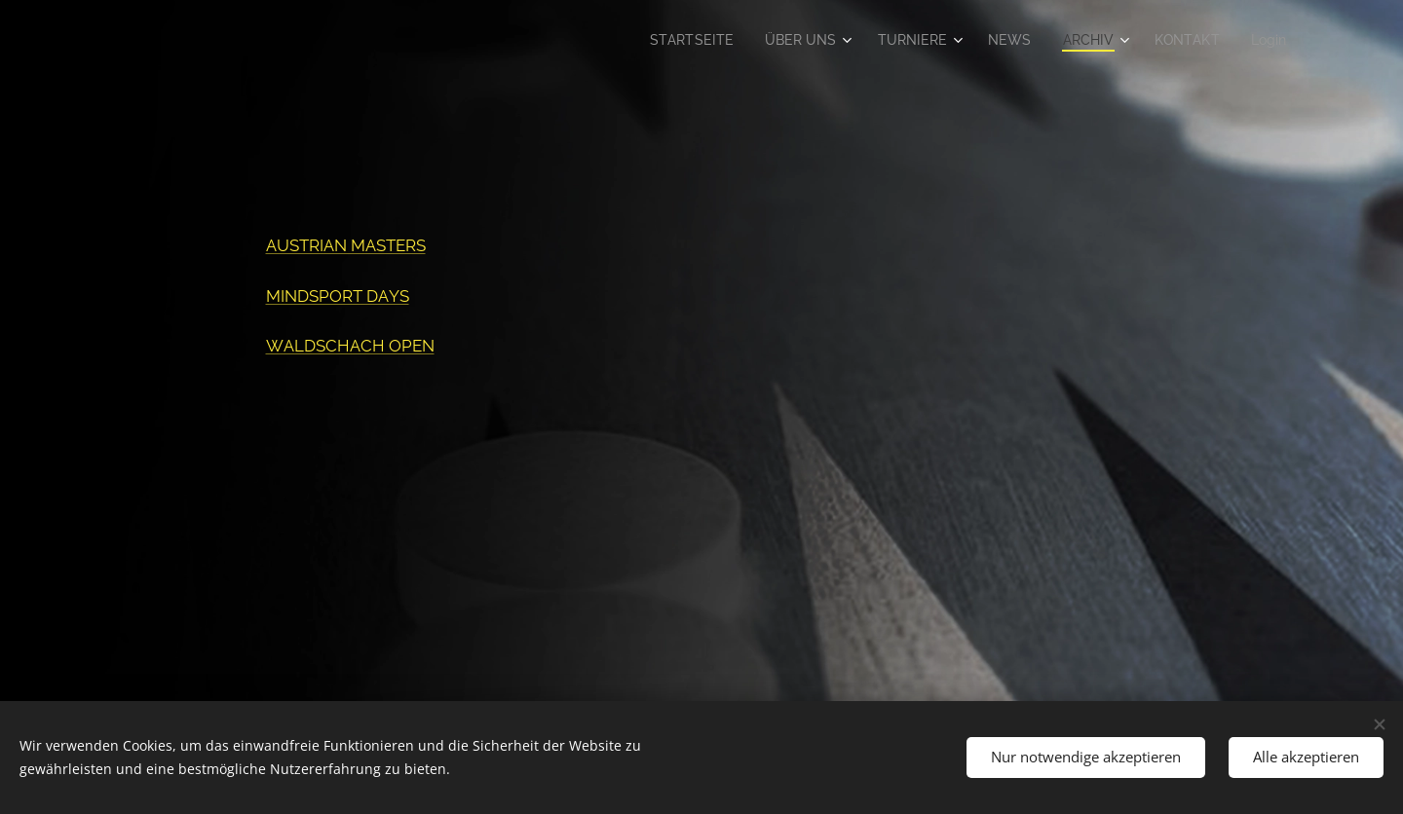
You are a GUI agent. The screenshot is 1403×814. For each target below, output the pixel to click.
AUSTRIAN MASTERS (346, 245)
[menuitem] (671, 40)
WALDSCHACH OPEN (350, 345)
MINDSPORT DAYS (337, 296)
